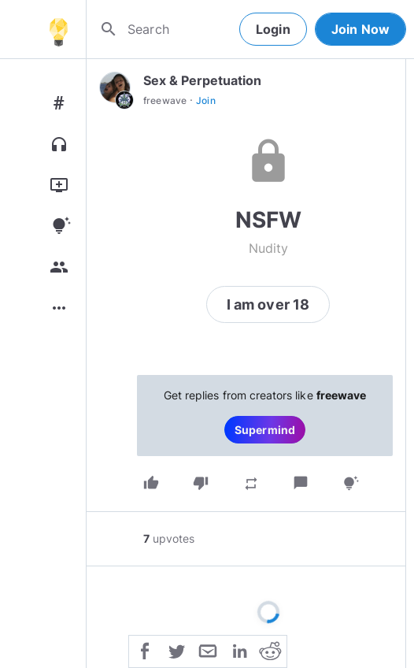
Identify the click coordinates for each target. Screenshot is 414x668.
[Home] (58, 29)
